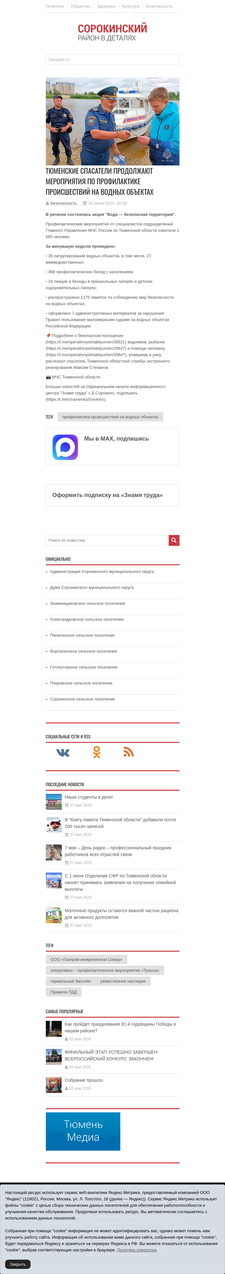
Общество (80, 6)
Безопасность (159, 6)
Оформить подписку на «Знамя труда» (108, 495)
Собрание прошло (84, 1080)
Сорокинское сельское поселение (82, 699)
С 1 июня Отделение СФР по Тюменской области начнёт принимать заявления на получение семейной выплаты (120, 882)
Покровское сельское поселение (81, 683)
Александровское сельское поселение (87, 619)
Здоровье (106, 6)
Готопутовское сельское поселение (84, 667)
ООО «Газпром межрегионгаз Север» (87, 959)
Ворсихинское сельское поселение (83, 651)
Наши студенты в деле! (89, 797)
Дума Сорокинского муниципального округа (92, 587)
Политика (55, 6)
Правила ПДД (64, 992)
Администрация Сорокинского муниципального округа (102, 571)
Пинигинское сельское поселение (82, 635)
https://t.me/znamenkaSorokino (75, 399)
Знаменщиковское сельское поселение (87, 603)
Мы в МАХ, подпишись (116, 439)
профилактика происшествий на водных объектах (110, 416)
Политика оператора (137, 1250)
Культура (130, 6)
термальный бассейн (71, 981)
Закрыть (18, 1264)
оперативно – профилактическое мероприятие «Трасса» (105, 970)
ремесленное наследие (123, 981)
